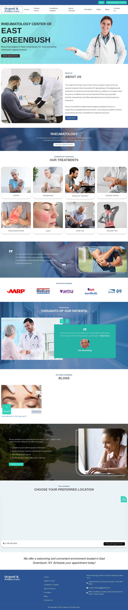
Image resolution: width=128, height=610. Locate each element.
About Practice (49, 589)
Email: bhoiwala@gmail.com (99, 588)
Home (26, 9)
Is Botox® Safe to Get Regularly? (14, 416)
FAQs (98, 9)
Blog (107, 9)
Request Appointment (116, 2)
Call (101, 2)
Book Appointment (10, 56)
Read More (71, 118)
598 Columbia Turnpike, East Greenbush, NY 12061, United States (105, 593)
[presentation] (62, 321)
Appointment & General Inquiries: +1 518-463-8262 (106, 583)
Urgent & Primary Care (71, 607)
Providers (88, 9)
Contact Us (48, 600)
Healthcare (36, 412)
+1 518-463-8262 (10, 543)
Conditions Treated (51, 585)
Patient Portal (16, 464)
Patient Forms (49, 581)
